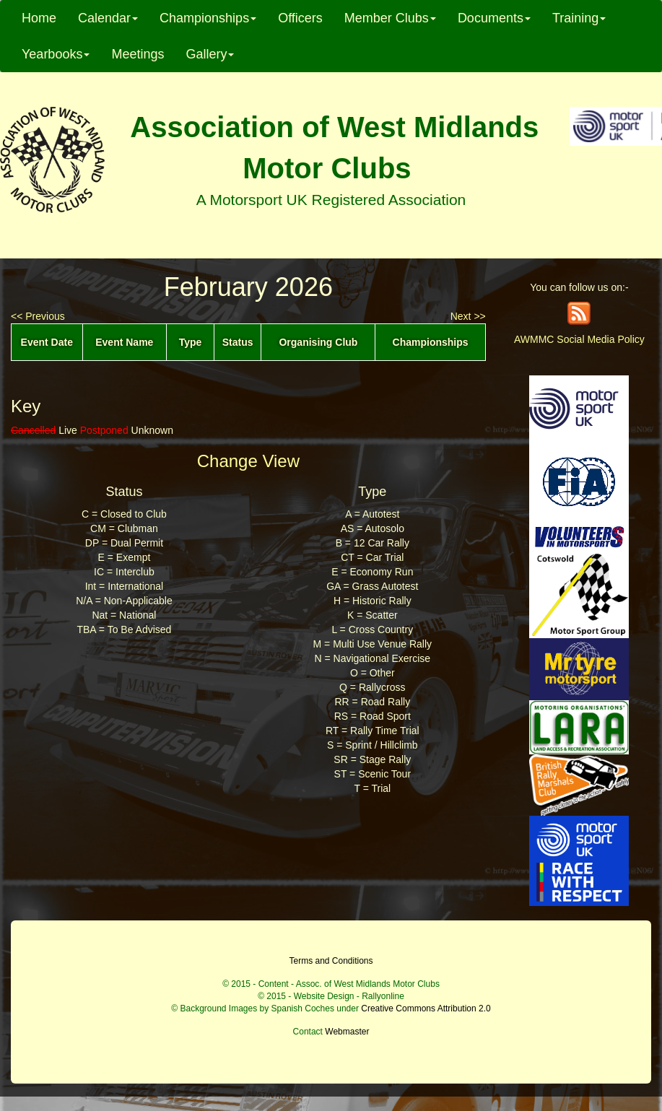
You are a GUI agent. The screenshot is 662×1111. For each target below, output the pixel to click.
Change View (248, 461)
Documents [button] (494, 18)
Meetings (137, 54)
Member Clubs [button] (390, 18)
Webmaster (347, 1032)
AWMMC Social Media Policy (579, 339)
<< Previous (38, 316)
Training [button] (579, 18)
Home (39, 18)
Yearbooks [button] (56, 54)
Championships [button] (208, 18)
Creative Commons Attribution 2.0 (425, 1008)
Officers (300, 18)
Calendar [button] (108, 18)
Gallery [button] (210, 54)
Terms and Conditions (331, 961)
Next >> (468, 316)
